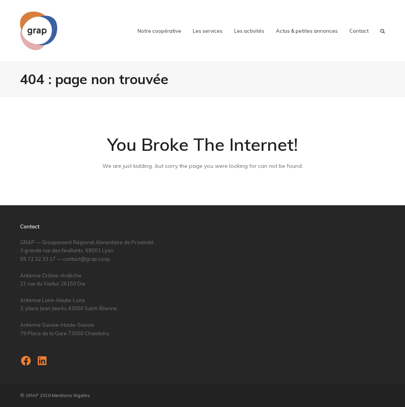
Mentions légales (71, 395)
